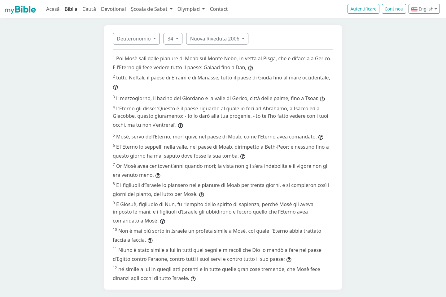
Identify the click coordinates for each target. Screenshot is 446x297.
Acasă (53, 9)
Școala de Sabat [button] (150, 9)
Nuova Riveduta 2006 (215, 38)
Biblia (71, 9)
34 (171, 38)
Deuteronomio (134, 38)
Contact (219, 9)
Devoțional (113, 9)
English (422, 9)
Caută (89, 9)
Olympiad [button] (189, 9)
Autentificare (363, 9)
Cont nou (394, 9)
